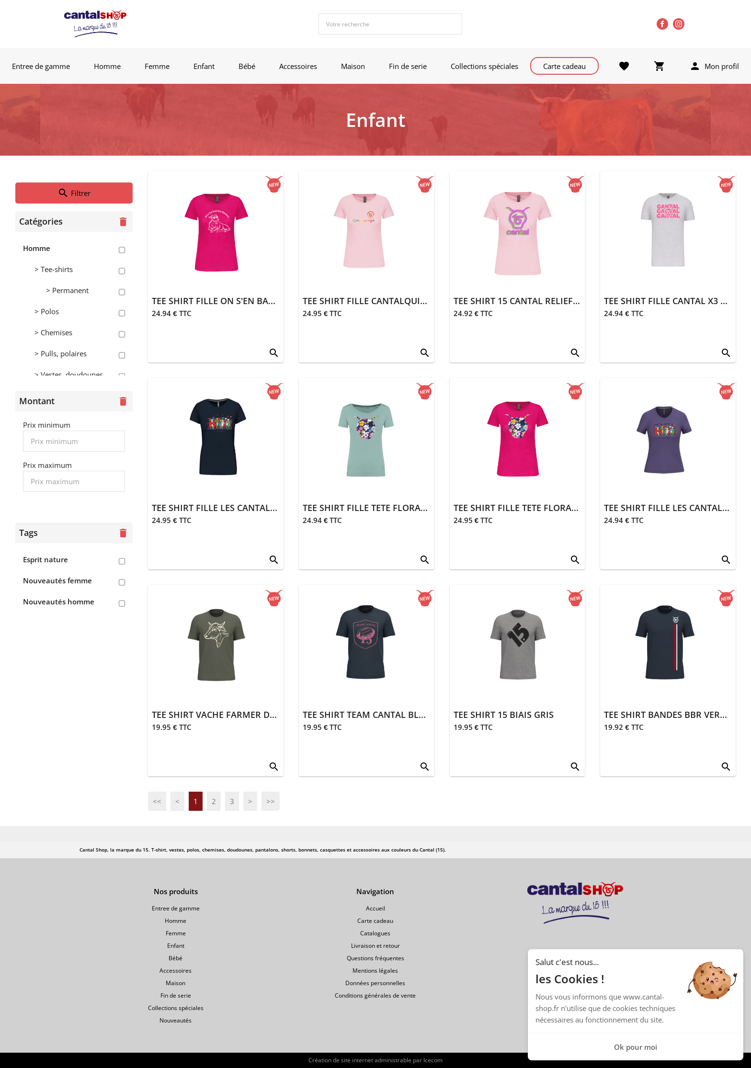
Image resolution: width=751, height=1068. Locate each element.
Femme (157, 66)
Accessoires (298, 66)
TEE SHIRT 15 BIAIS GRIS (504, 714)
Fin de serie (408, 66)
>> (270, 801)
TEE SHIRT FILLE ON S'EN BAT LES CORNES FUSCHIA (258, 301)
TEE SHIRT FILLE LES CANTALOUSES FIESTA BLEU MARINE (270, 507)
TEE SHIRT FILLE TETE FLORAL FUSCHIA (534, 507)
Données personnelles (375, 983)
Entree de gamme (41, 66)
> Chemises (53, 332)
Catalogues (375, 933)
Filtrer (74, 193)
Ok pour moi (635, 1047)
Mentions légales (375, 970)
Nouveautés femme (57, 580)
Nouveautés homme (58, 601)
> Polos (46, 311)
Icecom (433, 1060)
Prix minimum (46, 425)
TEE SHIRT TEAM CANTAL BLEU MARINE (384, 714)
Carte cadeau (564, 66)
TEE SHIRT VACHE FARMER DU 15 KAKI (230, 714)
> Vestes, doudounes (68, 374)
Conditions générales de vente (375, 995)
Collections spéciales (484, 66)
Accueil (375, 908)
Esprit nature (45, 559)
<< (157, 801)
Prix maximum (47, 465)
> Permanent (67, 290)
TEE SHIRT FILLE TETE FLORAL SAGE (376, 507)
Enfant (204, 66)
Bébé (247, 66)
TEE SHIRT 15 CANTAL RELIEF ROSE (525, 301)
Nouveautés (175, 1020)
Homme (107, 66)
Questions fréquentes (375, 958)
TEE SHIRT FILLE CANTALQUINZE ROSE (382, 301)
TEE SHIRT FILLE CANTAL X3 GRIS (672, 301)
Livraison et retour (375, 946)
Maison (353, 66)
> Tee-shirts (53, 269)
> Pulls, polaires (60, 353)
